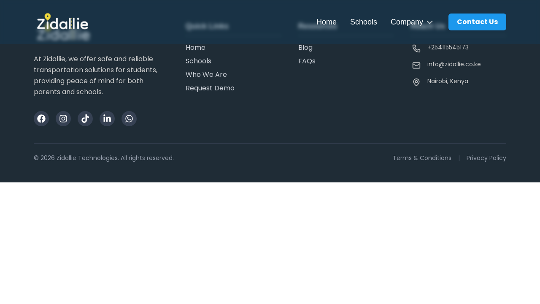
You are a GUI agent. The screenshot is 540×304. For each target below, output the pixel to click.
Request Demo (210, 88)
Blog (305, 47)
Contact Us (477, 22)
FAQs (307, 61)
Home (326, 22)
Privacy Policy (486, 158)
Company (413, 22)
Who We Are (206, 74)
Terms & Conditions (422, 158)
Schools (363, 22)
